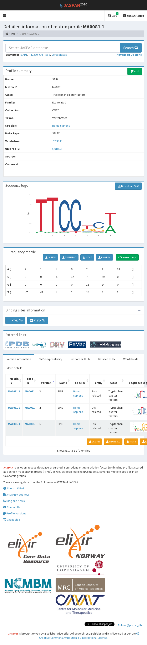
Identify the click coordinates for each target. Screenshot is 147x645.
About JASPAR (14, 488)
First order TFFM (80, 359)
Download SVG (128, 186)
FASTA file (38, 320)
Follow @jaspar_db (130, 625)
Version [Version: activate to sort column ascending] (46, 383)
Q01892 (57, 149)
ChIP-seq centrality (50, 359)
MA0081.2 (14, 407)
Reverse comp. (127, 257)
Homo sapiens (61, 125)
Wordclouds (130, 359)
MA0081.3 (14, 391)
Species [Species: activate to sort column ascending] (80, 383)
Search (130, 47)
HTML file (15, 320)
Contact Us (11, 507)
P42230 (33, 55)
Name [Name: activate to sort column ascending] (63, 383)
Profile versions (14, 513)
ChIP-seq (44, 55)
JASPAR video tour (16, 494)
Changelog (11, 520)
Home (10, 33)
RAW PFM (104, 257)
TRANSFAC (69, 257)
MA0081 (30, 391)
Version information (19, 359)
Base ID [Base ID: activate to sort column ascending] (29, 381)
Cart (113, 15)
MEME (87, 257)
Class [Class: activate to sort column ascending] (113, 383)
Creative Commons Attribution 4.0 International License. (89, 636)
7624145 (57, 141)
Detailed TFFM (107, 359)
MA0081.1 (14, 424)
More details (14, 368)
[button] (4, 15)
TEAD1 (23, 55)
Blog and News (14, 501)
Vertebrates (59, 55)
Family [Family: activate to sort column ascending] (97, 383)
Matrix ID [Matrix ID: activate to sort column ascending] (14, 381)
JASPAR (50, 257)
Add (134, 71)
